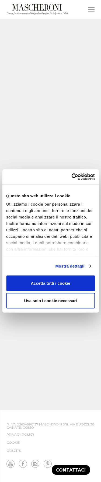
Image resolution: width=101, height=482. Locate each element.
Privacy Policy (20, 434)
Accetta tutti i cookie (50, 283)
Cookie (13, 442)
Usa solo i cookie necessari (50, 300)
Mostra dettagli (69, 266)
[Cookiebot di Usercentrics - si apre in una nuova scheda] (72, 176)
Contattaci (71, 469)
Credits (13, 450)
